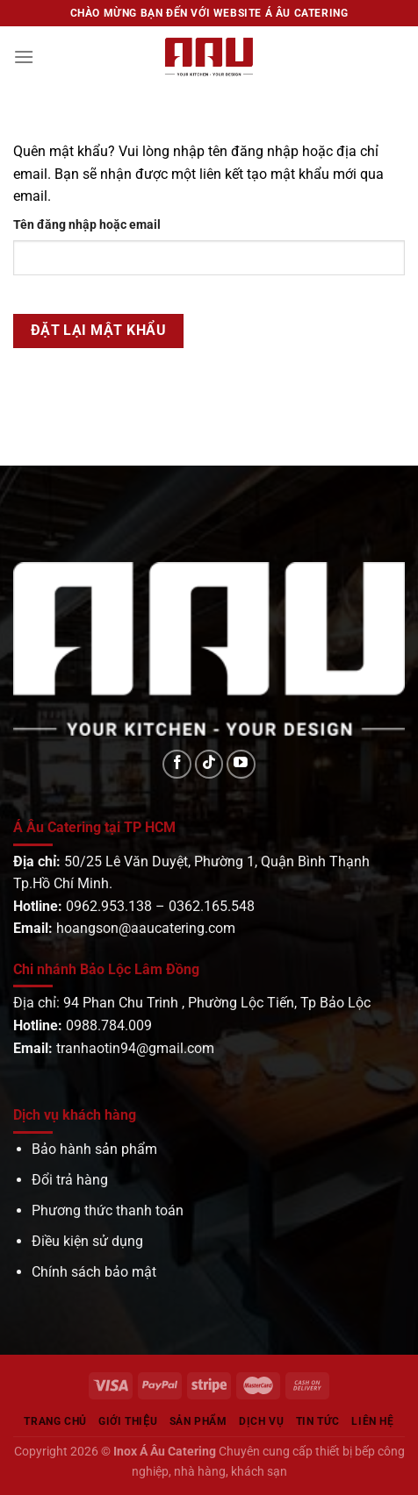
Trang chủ (55, 1421)
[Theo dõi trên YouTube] (241, 764)
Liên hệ (372, 1421)
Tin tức (318, 1421)
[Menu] (23, 56)
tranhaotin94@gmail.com (135, 1048)
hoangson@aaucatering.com (145, 928)
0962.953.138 (109, 906)
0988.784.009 (109, 1025)
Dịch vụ (261, 1421)
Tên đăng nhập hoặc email (87, 224)
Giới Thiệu (127, 1421)
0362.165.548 (212, 906)
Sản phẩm (198, 1421)
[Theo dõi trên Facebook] (176, 764)
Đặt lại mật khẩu (98, 330)
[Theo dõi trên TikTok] (209, 764)
